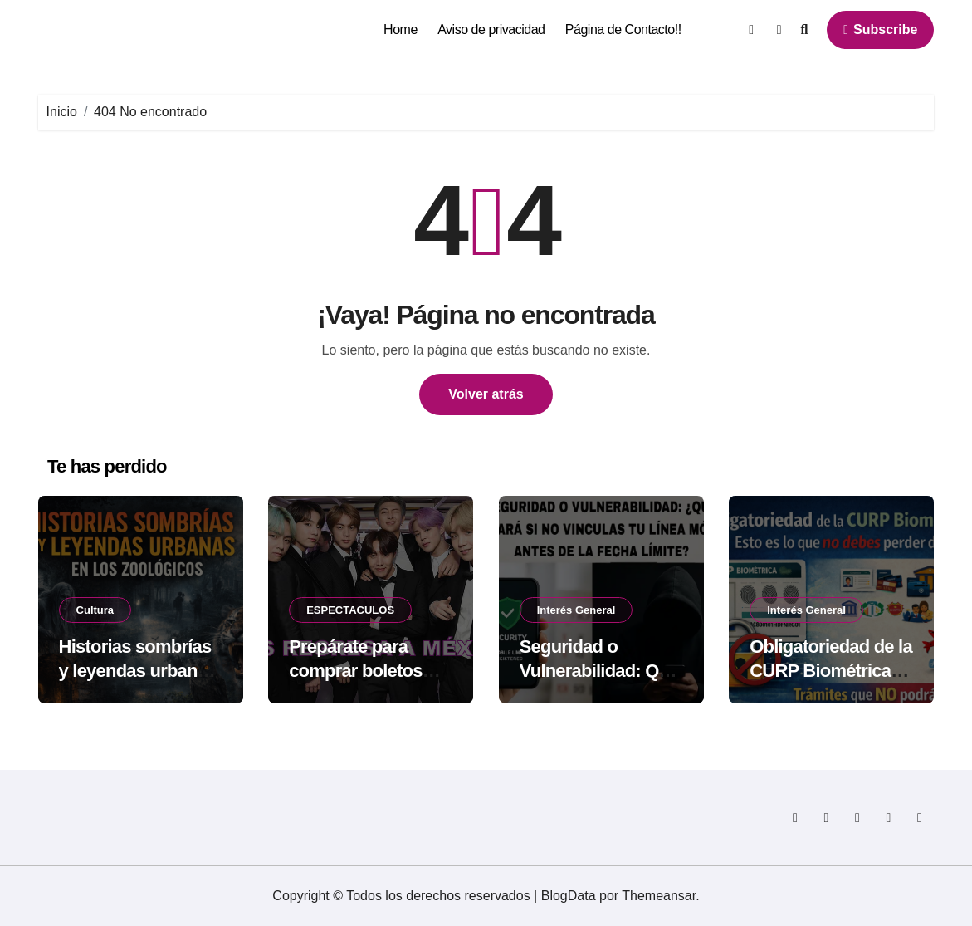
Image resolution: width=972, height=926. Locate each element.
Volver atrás (485, 394)
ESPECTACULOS (350, 610)
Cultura (95, 610)
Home (400, 29)
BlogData (568, 896)
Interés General (576, 610)
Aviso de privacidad (491, 29)
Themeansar (659, 896)
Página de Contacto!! (623, 29)
